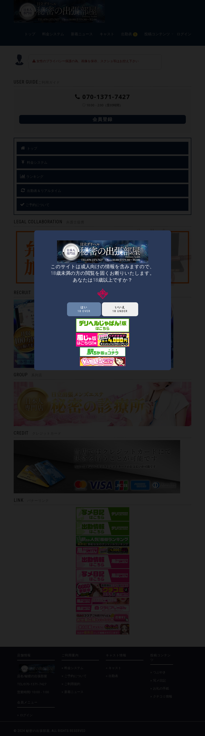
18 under (120, 309)
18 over (84, 309)
